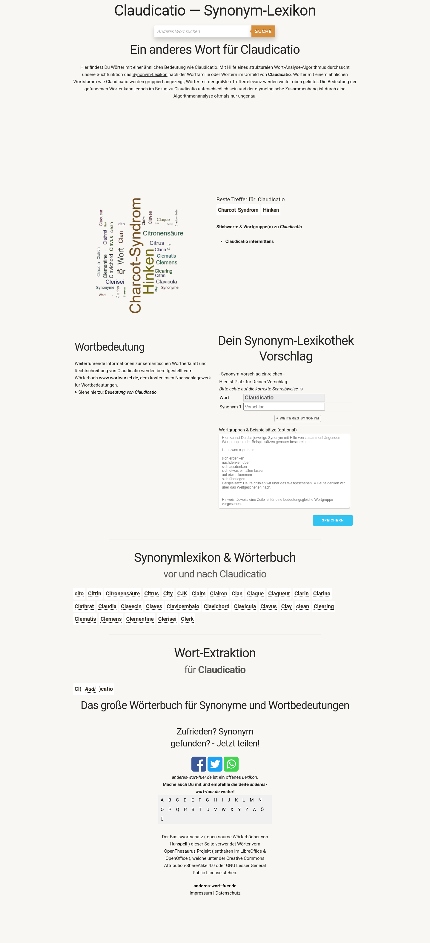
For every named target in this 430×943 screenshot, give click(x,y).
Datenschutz (227, 893)
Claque (255, 593)
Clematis (85, 619)
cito (79, 593)
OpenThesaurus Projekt (187, 851)
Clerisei (167, 619)
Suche (263, 31)
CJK (182, 593)
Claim (199, 593)
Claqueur (279, 593)
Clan (237, 593)
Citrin (94, 593)
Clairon (218, 593)
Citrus (151, 593)
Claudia (107, 606)
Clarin (301, 593)
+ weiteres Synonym (297, 418)
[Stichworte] (284, 471)
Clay (286, 606)
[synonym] (284, 406)
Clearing (324, 606)
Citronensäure (123, 593)
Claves (154, 606)
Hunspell (178, 844)
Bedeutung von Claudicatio (130, 392)
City (168, 593)
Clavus (268, 606)
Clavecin (131, 606)
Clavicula (245, 606)
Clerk (187, 619)
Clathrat (84, 606)
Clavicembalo (183, 606)
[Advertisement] (215, 149)
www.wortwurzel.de (118, 378)
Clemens (111, 619)
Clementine (139, 619)
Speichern (333, 520)
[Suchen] (202, 31)
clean (302, 606)
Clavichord (216, 606)
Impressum (201, 893)
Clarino (322, 593)
